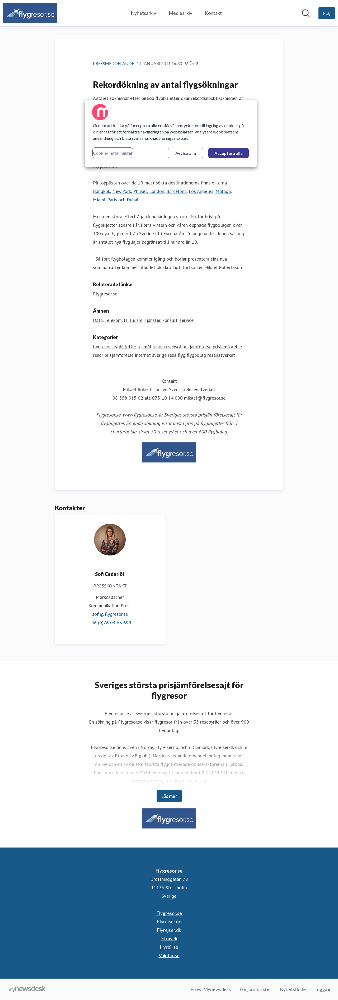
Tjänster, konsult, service (169, 320)
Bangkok (101, 191)
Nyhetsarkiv (143, 13)
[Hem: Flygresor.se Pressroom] (30, 13)
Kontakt (213, 13)
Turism (135, 320)
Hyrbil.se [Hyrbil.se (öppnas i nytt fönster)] (169, 947)
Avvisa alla (185, 153)
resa (172, 355)
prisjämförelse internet (128, 355)
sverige (159, 355)
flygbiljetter (124, 347)
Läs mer (169, 796)
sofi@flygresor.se (110, 614)
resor (158, 347)
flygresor (102, 347)
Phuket (140, 191)
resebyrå (172, 347)
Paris (112, 200)
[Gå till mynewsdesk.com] (27, 989)
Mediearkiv (180, 13)
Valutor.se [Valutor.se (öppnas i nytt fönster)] (169, 955)
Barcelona (176, 191)
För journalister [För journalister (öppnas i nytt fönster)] (255, 989)
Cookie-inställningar (113, 152)
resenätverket (221, 355)
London (156, 191)
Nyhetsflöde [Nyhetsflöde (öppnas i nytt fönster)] (293, 989)
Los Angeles (201, 191)
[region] (171, 133)
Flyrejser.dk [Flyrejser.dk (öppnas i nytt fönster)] (169, 930)
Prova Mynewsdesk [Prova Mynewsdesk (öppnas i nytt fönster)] (210, 989)
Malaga (223, 191)
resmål (144, 347)
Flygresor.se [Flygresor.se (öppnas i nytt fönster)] (105, 294)
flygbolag (196, 355)
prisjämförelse (197, 347)
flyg (181, 355)
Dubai (132, 200)
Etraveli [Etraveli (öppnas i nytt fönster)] (169, 938)
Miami (99, 200)
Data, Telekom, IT (110, 320)
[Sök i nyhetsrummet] (306, 13)
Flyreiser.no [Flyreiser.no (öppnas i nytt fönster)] (169, 921)
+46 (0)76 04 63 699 (110, 622)
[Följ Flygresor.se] (326, 13)
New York (121, 191)
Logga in (323, 989)
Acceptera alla (228, 153)
